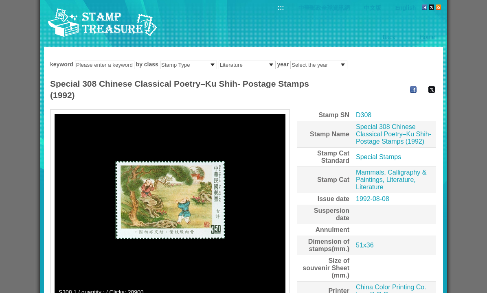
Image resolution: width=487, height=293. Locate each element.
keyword (61, 64)
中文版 (372, 7)
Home (427, 37)
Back (389, 37)
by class (147, 64)
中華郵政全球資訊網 (324, 7)
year (283, 64)
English (405, 7)
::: (281, 7)
